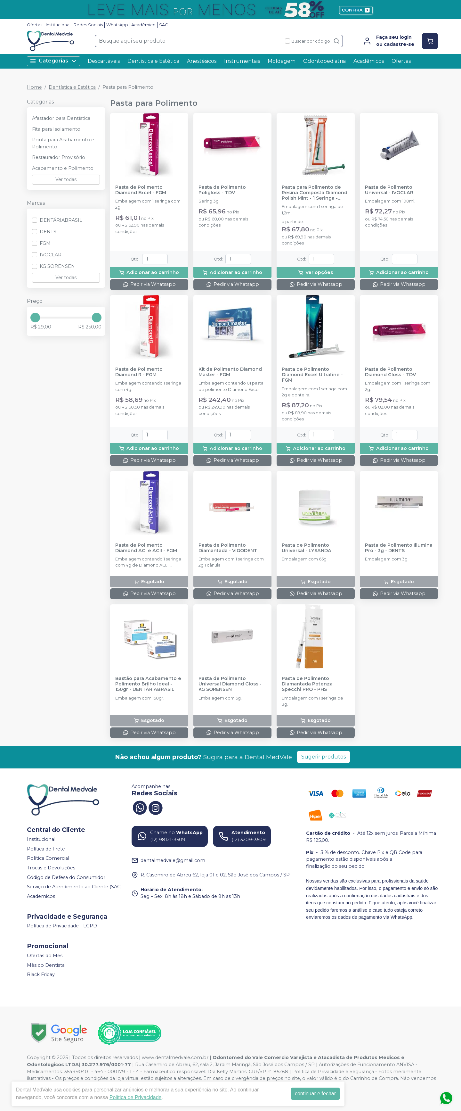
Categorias (53, 61)
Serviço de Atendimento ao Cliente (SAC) (74, 887)
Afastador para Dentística (61, 118)
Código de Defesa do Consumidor (66, 877)
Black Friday (41, 974)
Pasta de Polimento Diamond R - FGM (139, 372)
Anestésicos (201, 61)
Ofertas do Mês (44, 955)
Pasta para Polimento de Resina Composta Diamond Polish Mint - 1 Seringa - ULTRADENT (314, 193)
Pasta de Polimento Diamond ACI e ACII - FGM (146, 548)
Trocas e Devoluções (51, 868)
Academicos (41, 896)
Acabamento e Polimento (62, 168)
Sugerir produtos (323, 757)
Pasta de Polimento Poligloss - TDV (222, 190)
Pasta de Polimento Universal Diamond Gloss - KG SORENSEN (230, 684)
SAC (163, 24)
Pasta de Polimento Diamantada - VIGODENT (227, 548)
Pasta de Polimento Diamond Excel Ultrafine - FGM (312, 375)
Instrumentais (242, 61)
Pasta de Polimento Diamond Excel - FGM (140, 190)
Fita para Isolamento (56, 129)
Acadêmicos (368, 61)
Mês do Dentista (46, 965)
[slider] (35, 317)
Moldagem (281, 61)
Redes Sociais (88, 24)
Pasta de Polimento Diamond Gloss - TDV (390, 372)
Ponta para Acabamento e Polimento (63, 143)
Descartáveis (104, 61)
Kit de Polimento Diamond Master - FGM (230, 372)
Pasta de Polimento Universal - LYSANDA (306, 548)
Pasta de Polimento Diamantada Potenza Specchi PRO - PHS (307, 684)
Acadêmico (143, 24)
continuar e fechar (315, 1093)
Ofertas (34, 24)
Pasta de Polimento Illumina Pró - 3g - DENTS (399, 548)
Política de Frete (46, 849)
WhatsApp (117, 24)
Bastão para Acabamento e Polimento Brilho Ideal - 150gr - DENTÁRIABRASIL (148, 684)
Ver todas (66, 179)
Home (34, 87)
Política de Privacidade (135, 1097)
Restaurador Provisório (58, 157)
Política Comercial (48, 858)
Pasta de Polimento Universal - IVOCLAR (389, 190)
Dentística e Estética (153, 61)
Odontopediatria (324, 61)
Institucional (58, 24)
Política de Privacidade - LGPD (62, 926)
